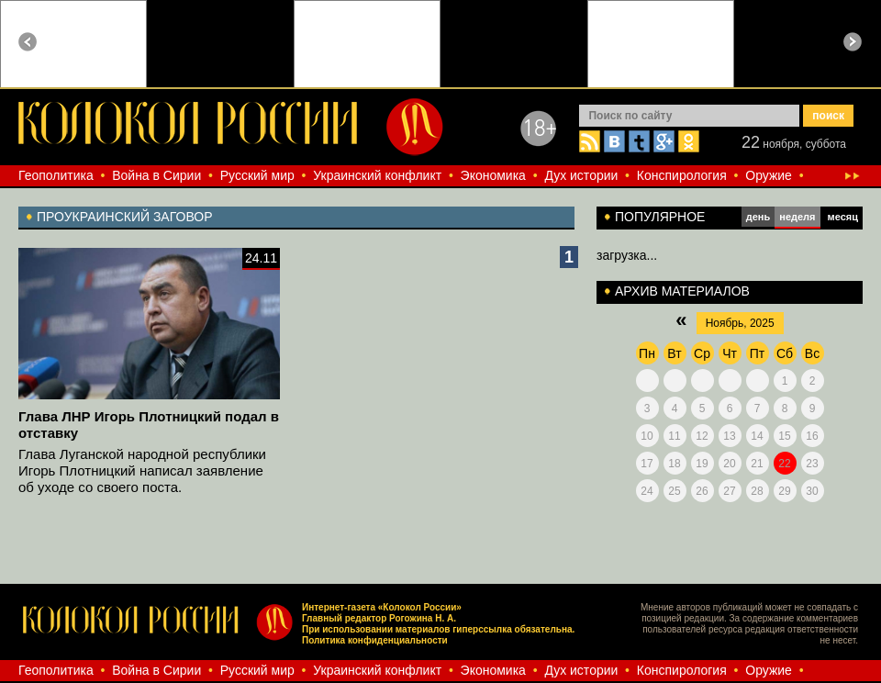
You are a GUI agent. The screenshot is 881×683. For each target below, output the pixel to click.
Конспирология (682, 175)
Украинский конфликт (377, 175)
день (758, 216)
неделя (797, 216)
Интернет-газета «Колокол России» (382, 607)
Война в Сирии (156, 175)
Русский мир (257, 175)
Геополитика (56, 175)
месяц (843, 216)
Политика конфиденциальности (375, 640)
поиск (828, 115)
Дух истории (581, 175)
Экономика (493, 175)
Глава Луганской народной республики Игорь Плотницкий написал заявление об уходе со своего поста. (142, 470)
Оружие (768, 175)
